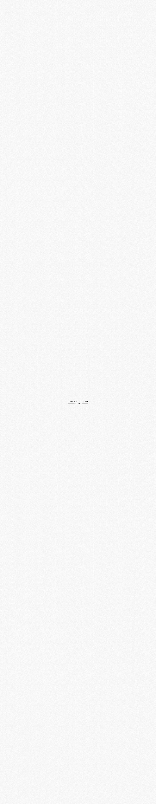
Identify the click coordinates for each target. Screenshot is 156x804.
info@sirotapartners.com (101, 769)
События (56, 17)
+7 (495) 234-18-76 (75, 769)
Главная (48, 17)
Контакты (10, 38)
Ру (145, 8)
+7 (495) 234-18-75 (52, 769)
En (148, 8)
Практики (10, 21)
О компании (11, 17)
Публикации (11, 34)
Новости (10, 30)
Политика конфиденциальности (92, 796)
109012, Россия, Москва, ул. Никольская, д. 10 (78, 754)
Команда (10, 25)
